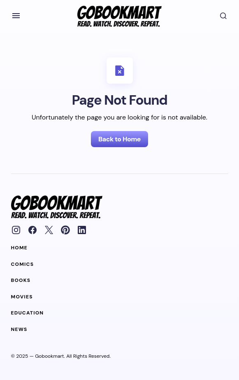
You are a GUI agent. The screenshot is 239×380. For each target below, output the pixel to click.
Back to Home (119, 139)
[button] (16, 16)
